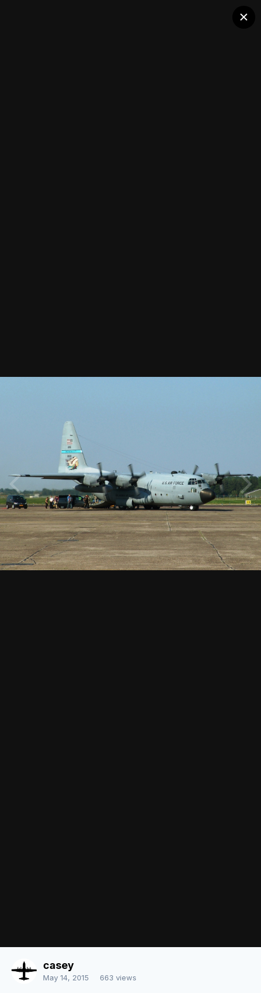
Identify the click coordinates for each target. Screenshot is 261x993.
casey (58, 965)
